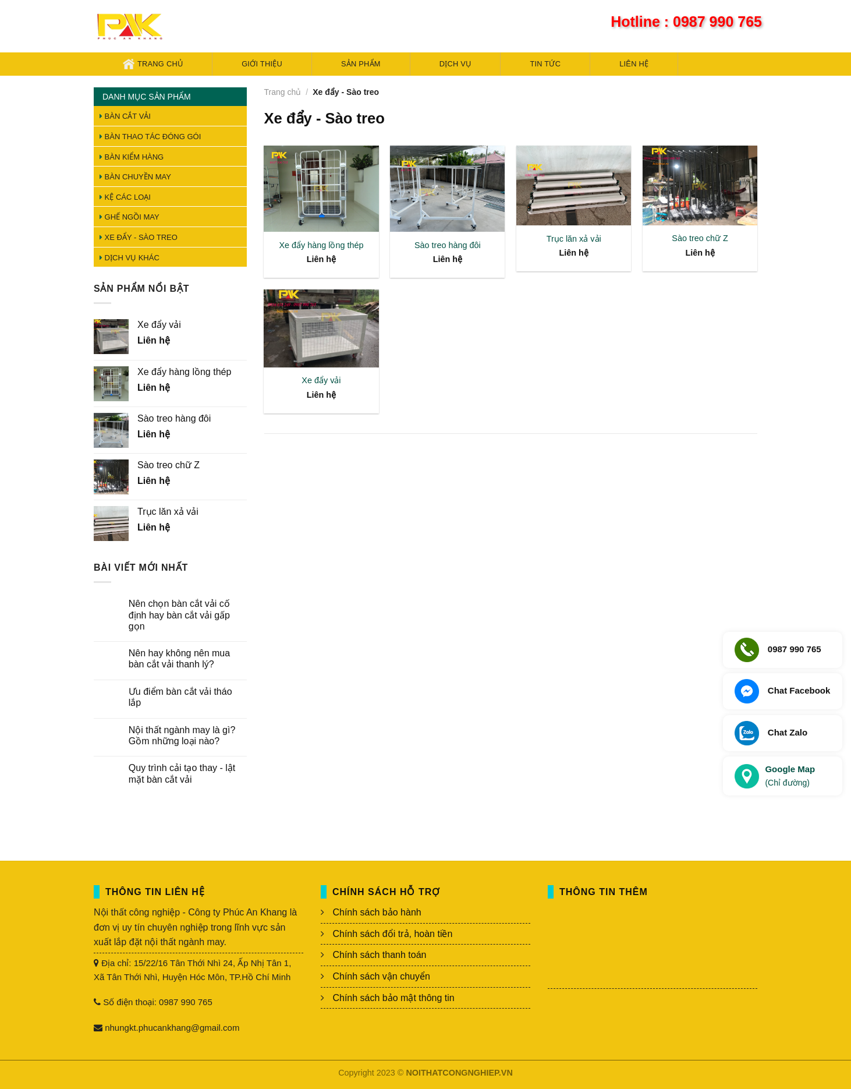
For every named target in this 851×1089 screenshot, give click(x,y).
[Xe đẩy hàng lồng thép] (321, 189)
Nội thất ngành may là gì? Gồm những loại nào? (182, 735)
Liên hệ (633, 63)
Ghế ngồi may (129, 217)
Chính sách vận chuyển (381, 976)
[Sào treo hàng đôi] (447, 189)
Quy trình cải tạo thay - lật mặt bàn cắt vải (182, 773)
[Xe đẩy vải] (321, 328)
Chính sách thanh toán (379, 955)
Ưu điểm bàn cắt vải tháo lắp (180, 697)
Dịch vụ (455, 63)
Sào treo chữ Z (700, 238)
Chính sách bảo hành (376, 912)
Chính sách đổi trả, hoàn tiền (392, 934)
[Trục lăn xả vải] (573, 185)
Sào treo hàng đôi (447, 245)
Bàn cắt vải (125, 116)
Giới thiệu (262, 63)
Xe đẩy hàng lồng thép (321, 245)
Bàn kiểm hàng (132, 157)
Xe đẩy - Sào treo (139, 237)
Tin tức (545, 63)
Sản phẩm (361, 63)
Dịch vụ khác (129, 257)
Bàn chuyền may (135, 176)
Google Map (790, 776)
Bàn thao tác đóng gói (150, 136)
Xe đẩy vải (321, 380)
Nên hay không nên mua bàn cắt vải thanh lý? (179, 658)
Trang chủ (153, 64)
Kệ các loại (125, 197)
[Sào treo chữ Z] (700, 185)
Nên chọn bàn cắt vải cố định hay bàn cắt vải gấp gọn (179, 615)
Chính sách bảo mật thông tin (393, 998)
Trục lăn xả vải (574, 238)
